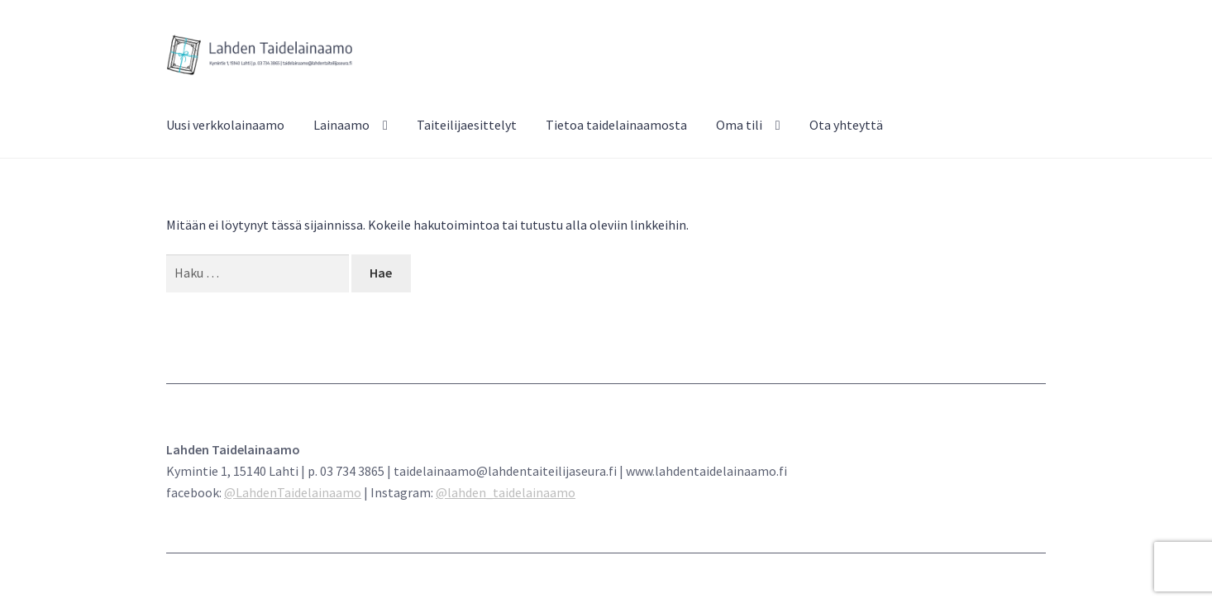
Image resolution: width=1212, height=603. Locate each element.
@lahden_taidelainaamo (505, 492)
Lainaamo (341, 124)
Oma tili (739, 124)
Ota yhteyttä (846, 124)
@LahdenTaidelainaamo (292, 492)
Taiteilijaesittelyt (467, 124)
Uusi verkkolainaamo (225, 124)
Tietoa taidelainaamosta (616, 124)
